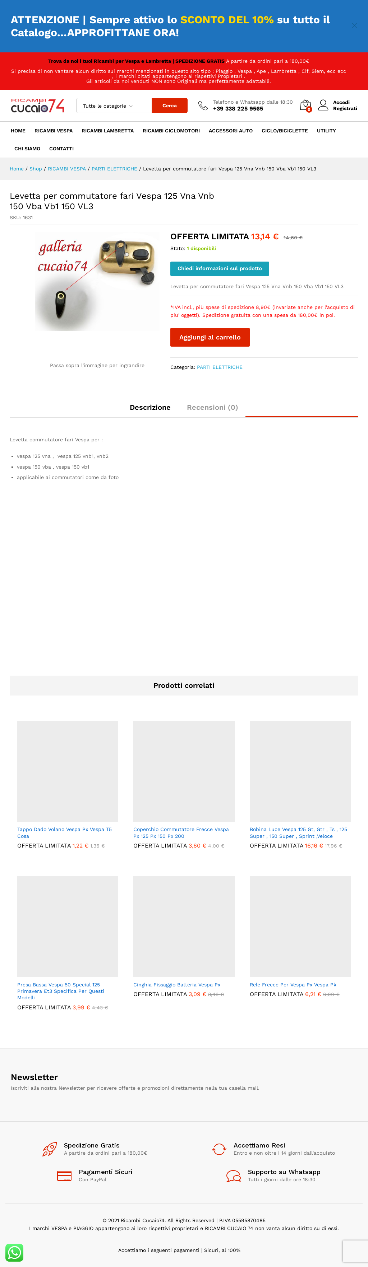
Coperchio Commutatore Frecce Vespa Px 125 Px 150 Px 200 (181, 832)
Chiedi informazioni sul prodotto (220, 268)
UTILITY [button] (326, 130)
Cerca (169, 105)
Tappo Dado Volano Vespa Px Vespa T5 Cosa (64, 832)
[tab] (150, 410)
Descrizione (150, 407)
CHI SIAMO (27, 148)
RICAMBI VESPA (53, 130)
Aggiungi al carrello (210, 337)
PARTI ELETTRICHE (220, 367)
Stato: (177, 248)
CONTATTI (61, 148)
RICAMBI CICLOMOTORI (171, 130)
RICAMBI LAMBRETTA (108, 130)
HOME (18, 130)
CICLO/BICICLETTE (285, 130)
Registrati (345, 108)
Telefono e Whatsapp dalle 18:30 (253, 102)
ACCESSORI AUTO (231, 130)
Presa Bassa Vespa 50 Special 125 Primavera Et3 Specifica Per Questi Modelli (60, 991)
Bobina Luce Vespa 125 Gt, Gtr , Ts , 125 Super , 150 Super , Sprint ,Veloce (298, 832)
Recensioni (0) (212, 407)
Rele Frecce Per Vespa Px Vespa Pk (293, 984)
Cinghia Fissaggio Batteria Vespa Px (176, 984)
